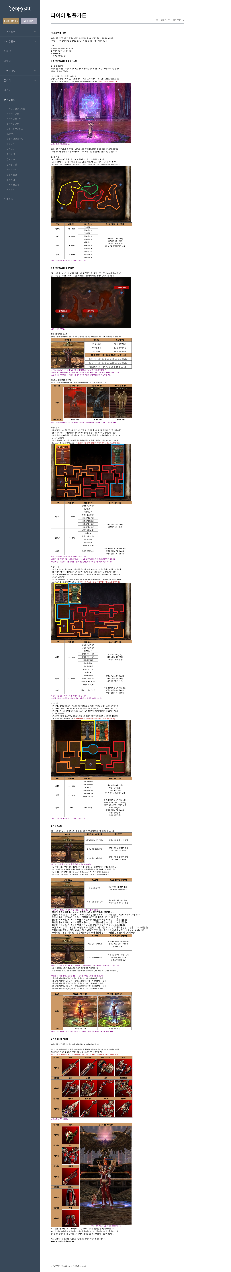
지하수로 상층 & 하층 (16, 109)
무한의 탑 (11, 180)
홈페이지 (29, 21)
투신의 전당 (12, 175)
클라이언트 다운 (11, 21)
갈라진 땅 (11, 154)
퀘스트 (7, 90)
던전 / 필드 (9, 100)
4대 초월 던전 (13, 134)
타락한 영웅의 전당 (15, 139)
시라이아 (10, 149)
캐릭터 (7, 61)
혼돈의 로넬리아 (14, 185)
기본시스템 (9, 31)
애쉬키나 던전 (13, 114)
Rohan (20, 9)
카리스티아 (11, 170)
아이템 (7, 51)
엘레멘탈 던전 (13, 124)
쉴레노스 (10, 144)
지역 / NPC (9, 70)
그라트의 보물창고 (15, 129)
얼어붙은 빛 (12, 164)
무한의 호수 (12, 159)
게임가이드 (165, 20)
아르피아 (10, 190)
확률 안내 (9, 199)
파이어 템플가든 (14, 119)
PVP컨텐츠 (9, 41)
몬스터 (7, 80)
